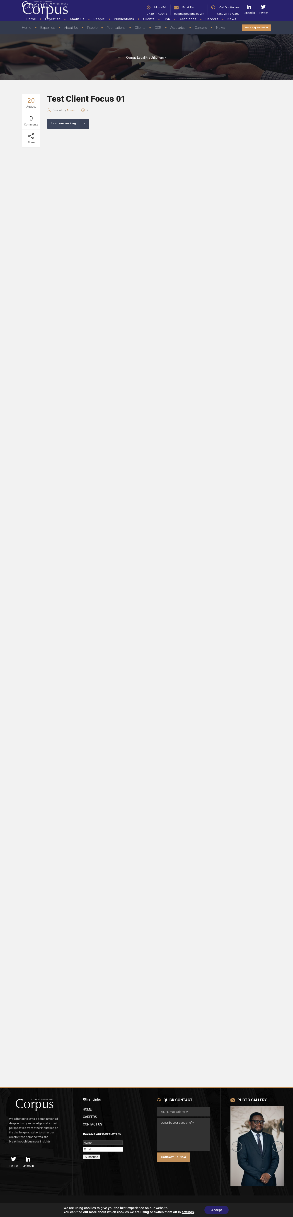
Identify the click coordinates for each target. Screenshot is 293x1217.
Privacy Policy (22, 1206)
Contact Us (92, 1124)
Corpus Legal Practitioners (145, 57)
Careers (90, 1117)
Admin (71, 110)
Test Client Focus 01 (86, 99)
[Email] (103, 1149)
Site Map (94, 1206)
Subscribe (91, 1157)
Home (87, 1109)
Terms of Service (61, 1206)
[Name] (103, 1142)
